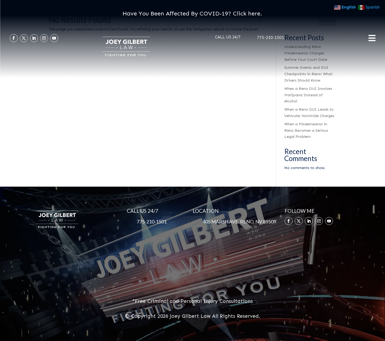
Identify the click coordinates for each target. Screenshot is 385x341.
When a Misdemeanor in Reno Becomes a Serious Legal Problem (306, 130)
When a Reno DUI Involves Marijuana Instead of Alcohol (308, 95)
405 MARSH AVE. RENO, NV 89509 (239, 221)
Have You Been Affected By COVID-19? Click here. (192, 13)
